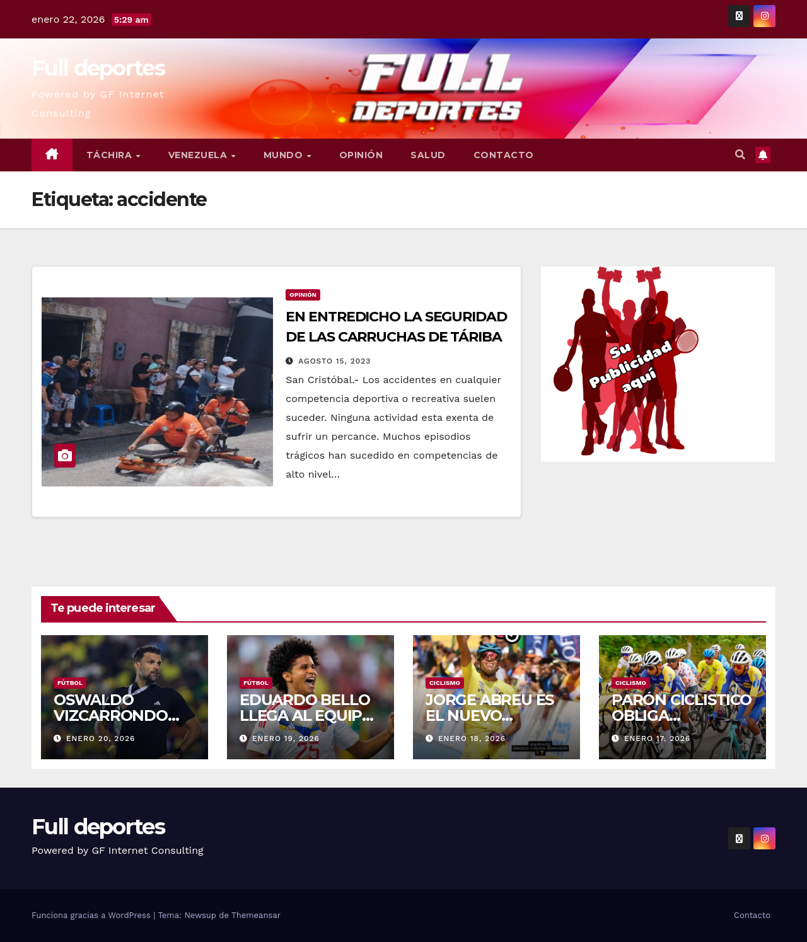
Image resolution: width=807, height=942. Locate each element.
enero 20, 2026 (100, 738)
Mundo (285, 155)
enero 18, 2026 (472, 738)
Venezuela (199, 155)
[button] (740, 155)
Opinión (361, 155)
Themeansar (256, 915)
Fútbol (70, 682)
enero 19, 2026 (286, 738)
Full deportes (98, 68)
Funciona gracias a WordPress (92, 915)
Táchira (110, 155)
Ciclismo (444, 682)
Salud (428, 155)
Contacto (503, 155)
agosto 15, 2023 (334, 361)
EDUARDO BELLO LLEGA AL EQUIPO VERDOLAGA (307, 715)
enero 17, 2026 (657, 738)
